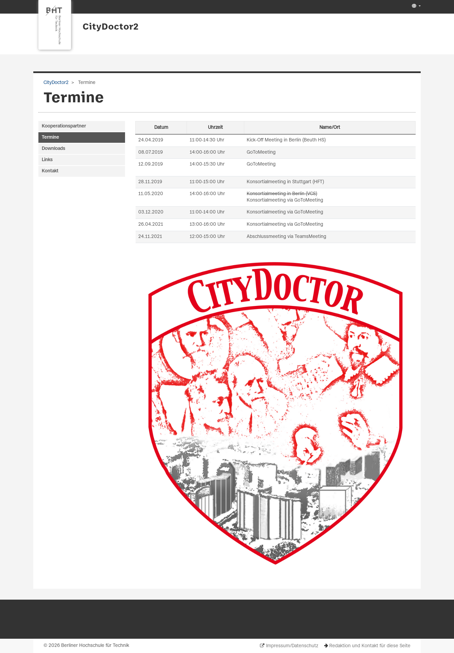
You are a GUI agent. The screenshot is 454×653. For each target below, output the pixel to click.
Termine (50, 137)
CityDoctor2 (110, 27)
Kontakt (50, 171)
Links (47, 160)
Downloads (53, 149)
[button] (415, 6)
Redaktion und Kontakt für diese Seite (370, 646)
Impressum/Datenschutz (292, 646)
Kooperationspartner (64, 126)
